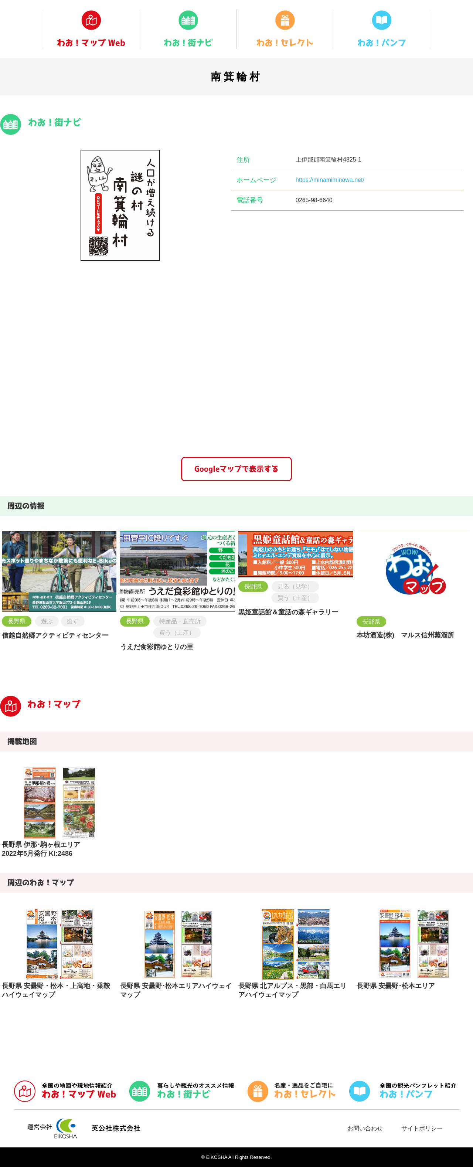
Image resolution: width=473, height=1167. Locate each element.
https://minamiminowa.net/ (330, 180)
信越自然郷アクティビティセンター (55, 635)
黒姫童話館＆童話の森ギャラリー (288, 612)
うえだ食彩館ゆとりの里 (156, 647)
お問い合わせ (365, 1128)
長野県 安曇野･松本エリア (396, 986)
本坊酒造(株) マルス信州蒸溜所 (405, 635)
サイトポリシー (422, 1128)
